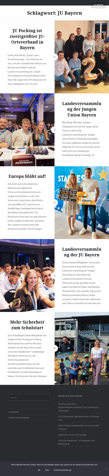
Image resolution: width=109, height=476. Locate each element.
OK (39, 470)
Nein (47, 470)
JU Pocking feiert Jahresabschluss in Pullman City (78, 418)
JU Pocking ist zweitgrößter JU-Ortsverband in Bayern (78, 427)
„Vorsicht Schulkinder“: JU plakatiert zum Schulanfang (76, 442)
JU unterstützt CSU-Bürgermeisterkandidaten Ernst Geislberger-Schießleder (78, 407)
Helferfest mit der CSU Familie (72, 434)
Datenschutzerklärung (19, 417)
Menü (100, 5)
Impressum (14, 412)
